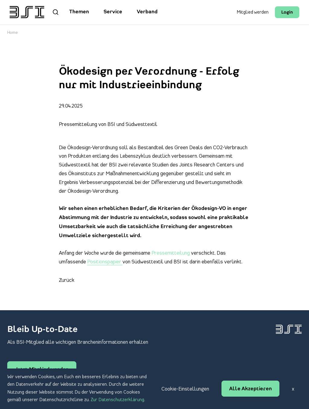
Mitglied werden (253, 12)
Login (287, 12)
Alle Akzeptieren (250, 389)
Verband (147, 12)
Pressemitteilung (171, 253)
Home (12, 33)
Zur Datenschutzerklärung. (118, 400)
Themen (79, 12)
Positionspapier (105, 262)
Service (113, 12)
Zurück (67, 280)
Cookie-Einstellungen (185, 389)
